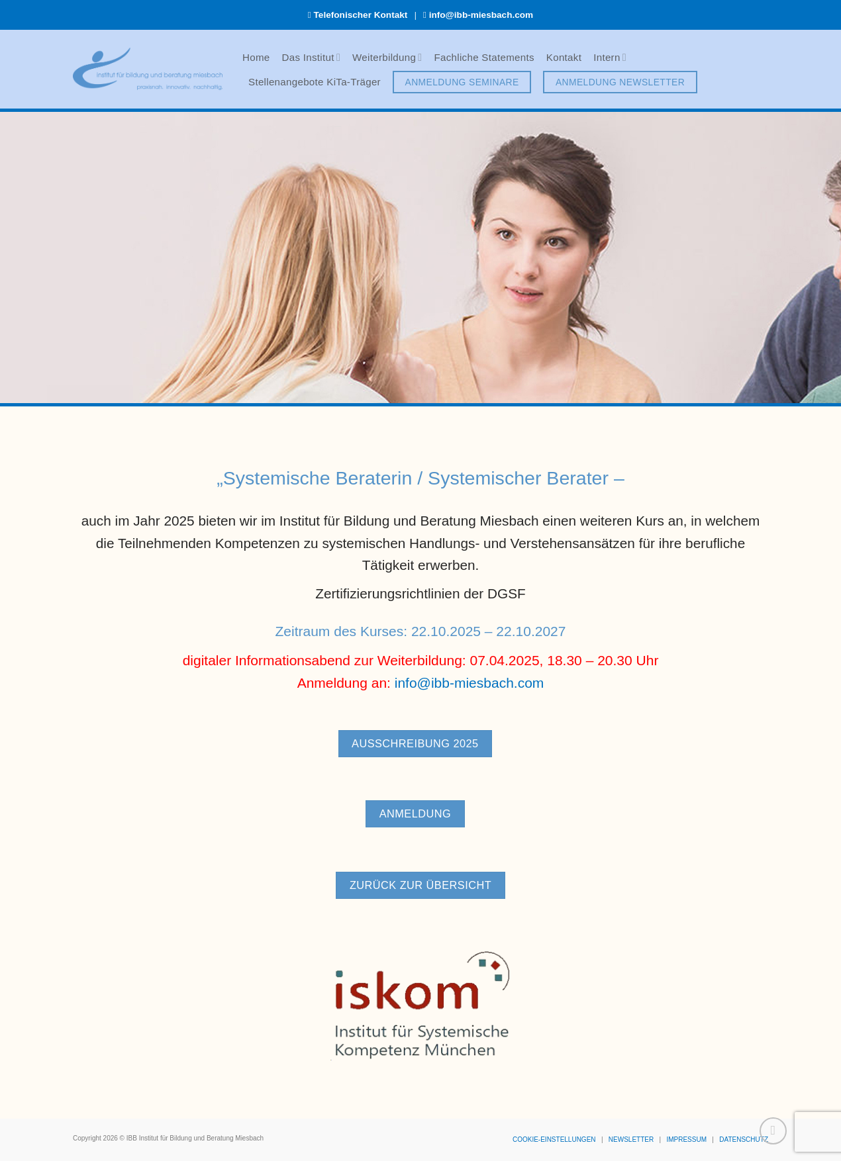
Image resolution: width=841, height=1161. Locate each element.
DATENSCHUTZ (743, 1139)
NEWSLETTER (631, 1139)
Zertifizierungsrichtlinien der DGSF (420, 600)
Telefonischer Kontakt (361, 15)
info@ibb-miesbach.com (481, 15)
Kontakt (563, 57)
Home (256, 57)
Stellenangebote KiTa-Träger (314, 81)
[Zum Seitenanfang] (773, 1130)
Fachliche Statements (484, 57)
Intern (609, 57)
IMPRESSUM (686, 1139)
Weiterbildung (387, 57)
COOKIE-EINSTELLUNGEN (554, 1139)
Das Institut (311, 57)
